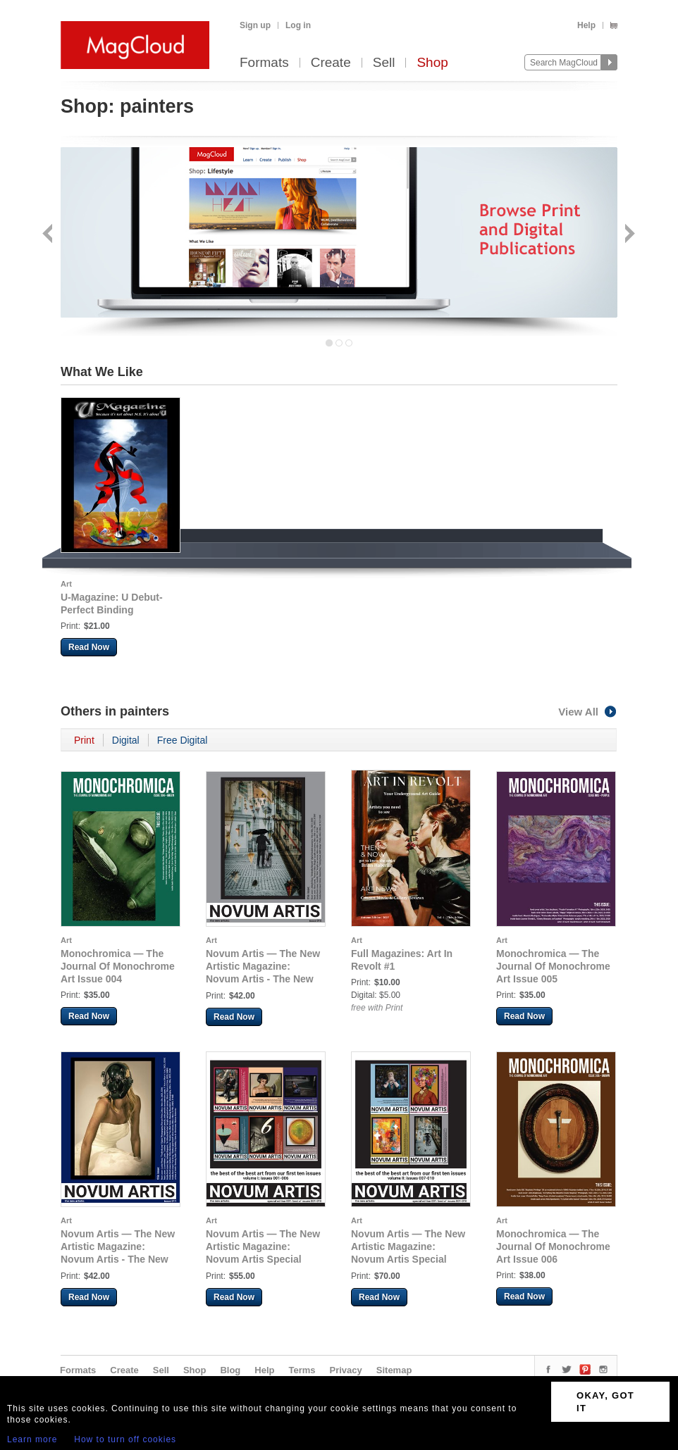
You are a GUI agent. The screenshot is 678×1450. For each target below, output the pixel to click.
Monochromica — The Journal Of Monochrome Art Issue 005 (553, 966)
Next (628, 235)
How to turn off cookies (125, 1439)
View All (587, 712)
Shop (432, 63)
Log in (298, 25)
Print (84, 740)
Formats (264, 63)
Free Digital (182, 740)
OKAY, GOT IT (605, 1401)
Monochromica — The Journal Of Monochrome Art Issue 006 (553, 1246)
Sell (384, 63)
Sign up (255, 25)
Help (586, 25)
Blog (230, 1370)
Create (331, 63)
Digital (126, 740)
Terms (301, 1370)
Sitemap (394, 1370)
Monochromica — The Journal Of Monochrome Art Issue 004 (118, 966)
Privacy (346, 1370)
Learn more (32, 1439)
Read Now (88, 647)
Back (49, 235)
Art (66, 584)
